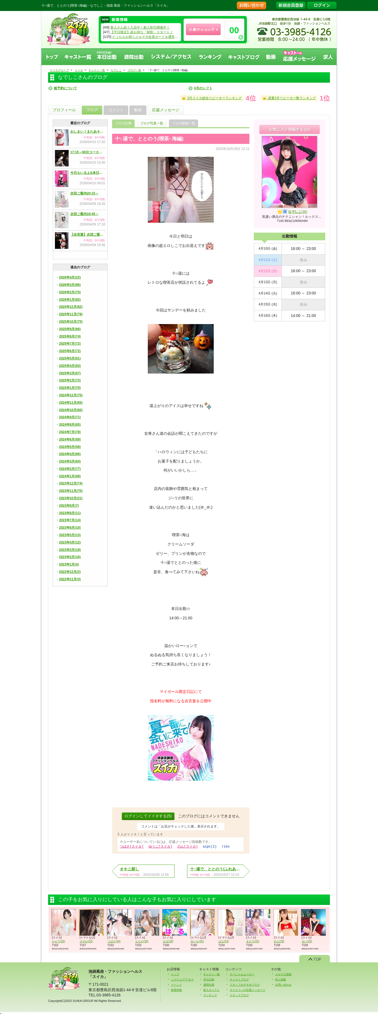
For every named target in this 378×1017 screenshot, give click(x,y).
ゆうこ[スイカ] (160, 846)
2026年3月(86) (70, 285)
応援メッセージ (165, 110)
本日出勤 (208, 979)
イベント (176, 984)
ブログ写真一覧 (151, 123)
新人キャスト (211, 989)
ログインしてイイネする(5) (147, 816)
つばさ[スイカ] (131, 846)
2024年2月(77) (70, 469)
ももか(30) (141, 941)
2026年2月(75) (70, 292)
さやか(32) (86, 941)
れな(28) (279, 941)
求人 (328, 56)
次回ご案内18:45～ (84, 214)
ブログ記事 (123, 123)
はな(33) (223, 941)
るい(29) (307, 941)
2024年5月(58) (70, 447)
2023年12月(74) (70, 483)
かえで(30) (58, 941)
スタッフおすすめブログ (245, 984)
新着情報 (176, 989)
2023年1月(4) (69, 564)
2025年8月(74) (70, 336)
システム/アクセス (182, 979)
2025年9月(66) (70, 329)
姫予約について (65, 88)
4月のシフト (203, 88)
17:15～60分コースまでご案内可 (87, 152)
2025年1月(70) (70, 388)
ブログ (92, 110)
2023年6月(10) (70, 528)
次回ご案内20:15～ (84, 193)
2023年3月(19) (70, 550)
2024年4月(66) (70, 454)
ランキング (210, 56)
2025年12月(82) (70, 307)
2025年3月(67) (70, 373)
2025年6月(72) (70, 351)
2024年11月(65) (70, 403)
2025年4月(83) (70, 366)
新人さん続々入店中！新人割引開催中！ (140, 27)
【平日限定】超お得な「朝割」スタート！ (141, 32)
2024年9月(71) (70, 417)
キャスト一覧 (78, 56)
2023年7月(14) (70, 520)
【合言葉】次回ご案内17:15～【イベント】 (87, 234)
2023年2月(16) (70, 557)
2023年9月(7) (69, 506)
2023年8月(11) (70, 513)
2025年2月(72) (70, 380)
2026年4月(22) (70, 277)
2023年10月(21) (70, 498)
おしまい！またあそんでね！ (87, 131)
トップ (51, 56)
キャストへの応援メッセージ (300, 56)
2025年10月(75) (70, 322)
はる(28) (168, 941)
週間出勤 (134, 56)
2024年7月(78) (70, 432)
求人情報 (280, 979)
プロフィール (64, 110)
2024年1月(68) (70, 476)
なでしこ (297, 212)
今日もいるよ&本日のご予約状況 (87, 173)
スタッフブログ (239, 994)
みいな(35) (197, 941)
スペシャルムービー (242, 974)
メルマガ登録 (283, 974)
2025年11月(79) (70, 314)
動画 (271, 56)
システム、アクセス (171, 56)
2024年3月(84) (70, 461)
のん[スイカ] (187, 846)
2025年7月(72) (70, 343)
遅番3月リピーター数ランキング (289, 97)
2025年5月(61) (70, 358)
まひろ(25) (252, 941)
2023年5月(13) (70, 535)
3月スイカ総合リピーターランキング (211, 97)
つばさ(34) (114, 941)
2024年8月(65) (70, 425)
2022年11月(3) (70, 579)
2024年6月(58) (70, 439)
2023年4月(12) (70, 542)
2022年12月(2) (70, 572)
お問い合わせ (283, 984)
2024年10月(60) (70, 410)
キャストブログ (244, 56)
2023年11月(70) (70, 491)
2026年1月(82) (70, 300)
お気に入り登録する (289, 129)
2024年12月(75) (70, 395)
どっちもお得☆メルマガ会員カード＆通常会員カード (151, 37)
